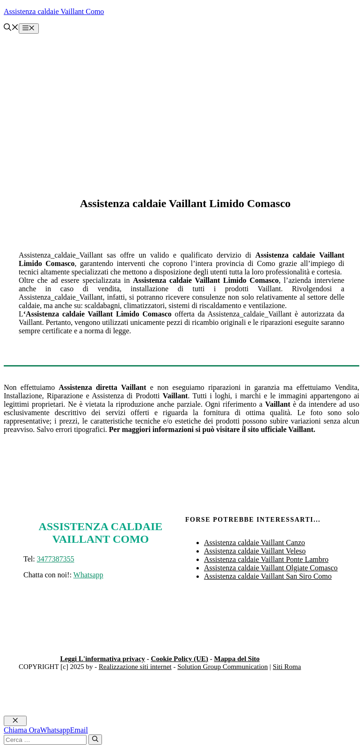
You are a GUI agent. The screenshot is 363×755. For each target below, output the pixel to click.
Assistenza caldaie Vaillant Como (54, 11)
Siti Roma (287, 666)
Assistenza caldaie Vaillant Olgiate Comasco (271, 568)
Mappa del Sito (237, 658)
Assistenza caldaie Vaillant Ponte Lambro (266, 559)
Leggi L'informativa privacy (102, 658)
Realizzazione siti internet (135, 666)
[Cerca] (95, 739)
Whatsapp (88, 575)
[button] (11, 28)
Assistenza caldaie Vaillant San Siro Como (268, 576)
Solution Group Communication (222, 666)
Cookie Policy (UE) (179, 658)
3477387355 (55, 559)
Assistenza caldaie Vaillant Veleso (255, 551)
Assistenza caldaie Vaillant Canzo (254, 542)
